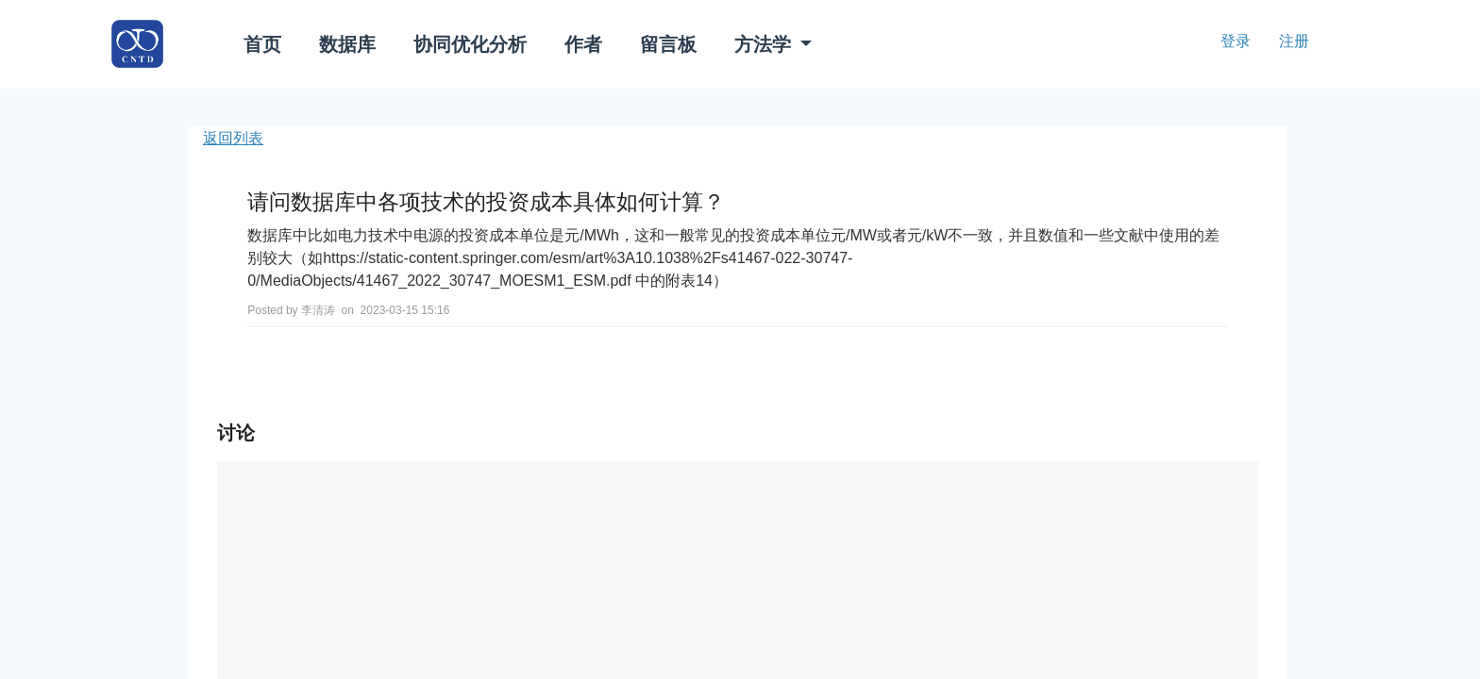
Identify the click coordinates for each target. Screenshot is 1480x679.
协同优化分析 (470, 44)
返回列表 (233, 138)
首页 (262, 44)
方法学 (765, 44)
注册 (1294, 41)
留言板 (668, 44)
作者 (583, 44)
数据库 (347, 44)
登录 (1235, 41)
